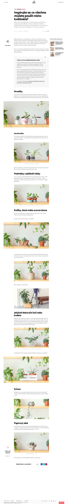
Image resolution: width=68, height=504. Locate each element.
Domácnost (19, 9)
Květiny (23, 9)
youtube (53, 501)
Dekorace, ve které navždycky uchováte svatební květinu (59, 68)
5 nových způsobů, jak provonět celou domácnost (59, 79)
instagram (51, 501)
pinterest (48, 31)
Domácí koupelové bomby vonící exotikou (59, 74)
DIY (15, 9)
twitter (47, 31)
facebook (45, 31)
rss (55, 501)
